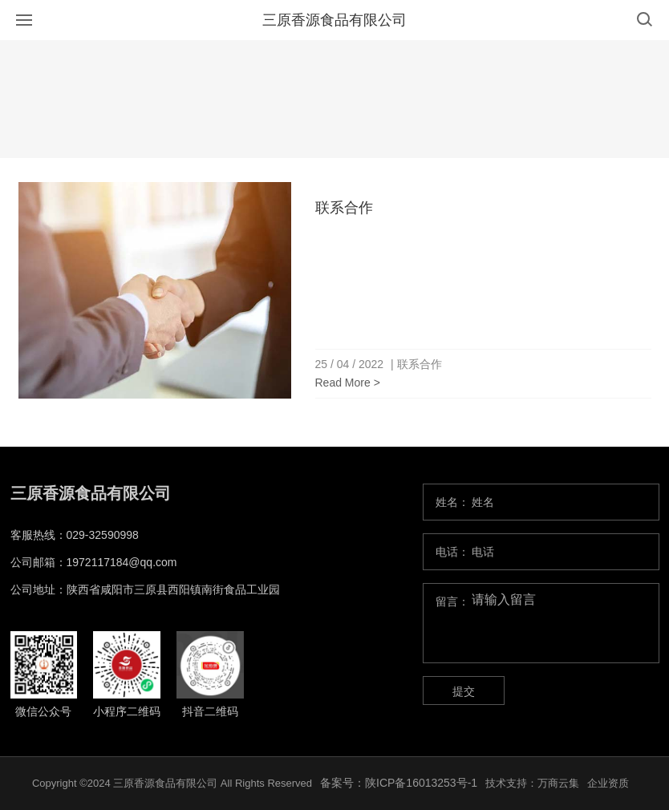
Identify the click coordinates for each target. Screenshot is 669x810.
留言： (452, 601)
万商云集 (558, 783)
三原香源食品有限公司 (334, 20)
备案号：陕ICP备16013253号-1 (398, 782)
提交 (463, 691)
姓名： (452, 502)
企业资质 (608, 783)
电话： (452, 551)
